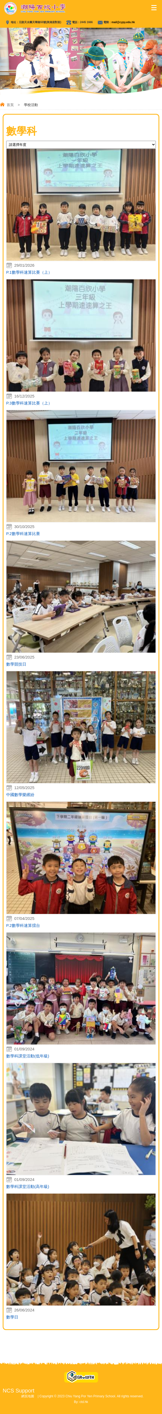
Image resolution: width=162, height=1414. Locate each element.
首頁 (10, 105)
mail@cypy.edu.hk (123, 22)
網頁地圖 (28, 1396)
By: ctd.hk (81, 1402)
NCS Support (18, 1391)
